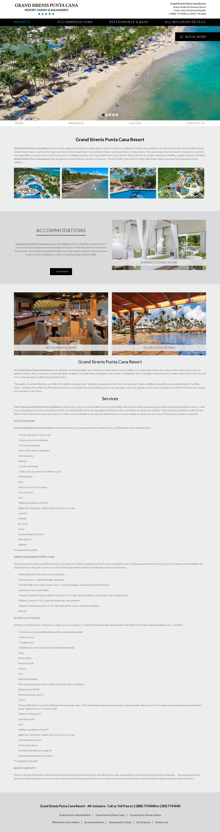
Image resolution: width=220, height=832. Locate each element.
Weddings (76, 123)
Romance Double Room (159, 262)
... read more (61, 271)
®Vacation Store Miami (65, 822)
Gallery (135, 123)
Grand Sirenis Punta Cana (110, 815)
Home (19, 123)
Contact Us (196, 123)
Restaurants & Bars (128, 22)
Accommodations (75, 22)
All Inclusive (143, 822)
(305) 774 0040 (198, 13)
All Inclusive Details (185, 22)
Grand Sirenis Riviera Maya (145, 815)
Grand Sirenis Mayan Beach (75, 815)
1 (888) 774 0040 (178, 13)
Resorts (22, 22)
